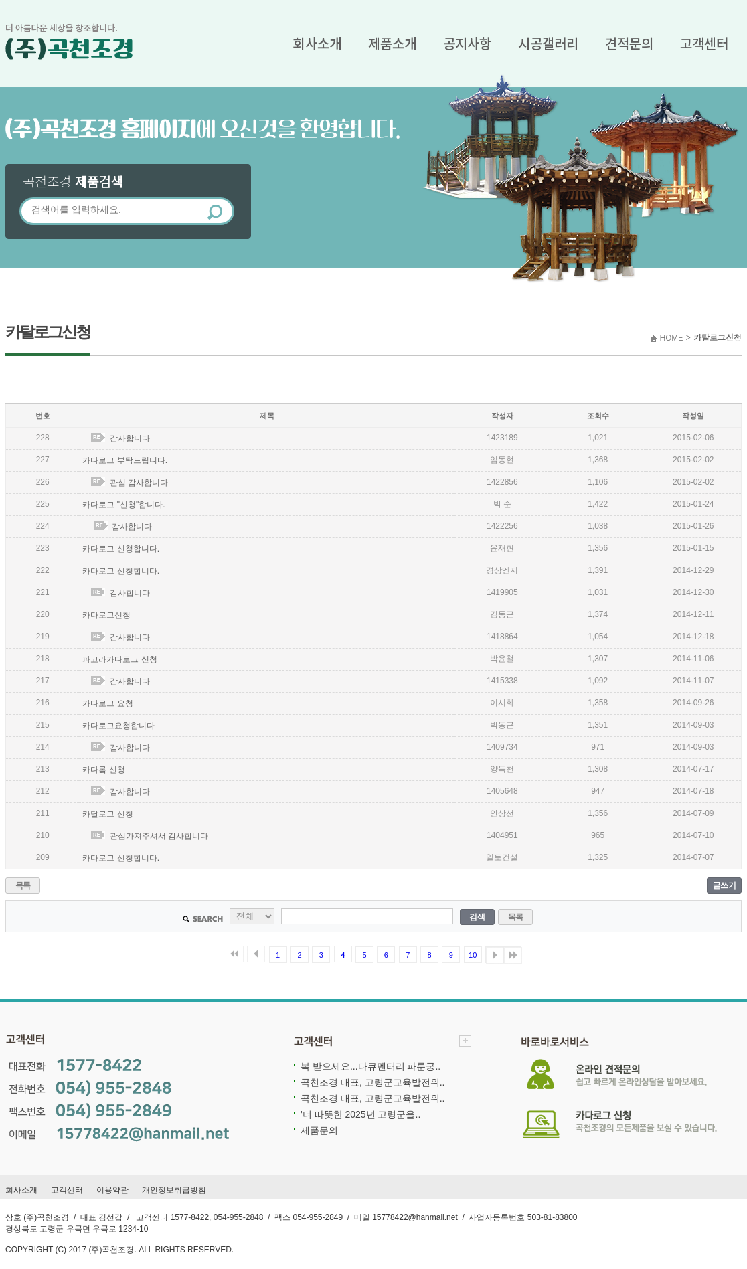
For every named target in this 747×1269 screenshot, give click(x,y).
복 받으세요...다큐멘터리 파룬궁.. (370, 1066)
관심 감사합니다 (139, 482)
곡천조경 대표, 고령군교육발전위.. (372, 1082)
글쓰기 (724, 885)
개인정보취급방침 (174, 1190)
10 (473, 955)
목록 (23, 885)
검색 (477, 917)
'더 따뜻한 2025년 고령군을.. (360, 1114)
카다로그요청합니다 (118, 725)
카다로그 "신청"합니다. (123, 504)
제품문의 (319, 1130)
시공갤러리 (548, 43)
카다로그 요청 (107, 703)
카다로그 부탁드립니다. (124, 460)
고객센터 (704, 43)
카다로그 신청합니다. (120, 549)
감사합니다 (130, 438)
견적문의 (629, 43)
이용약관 (112, 1190)
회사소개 (317, 43)
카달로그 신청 (107, 814)
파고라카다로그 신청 (119, 659)
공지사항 (467, 43)
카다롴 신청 (103, 769)
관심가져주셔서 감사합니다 (159, 836)
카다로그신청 (106, 615)
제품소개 (392, 43)
